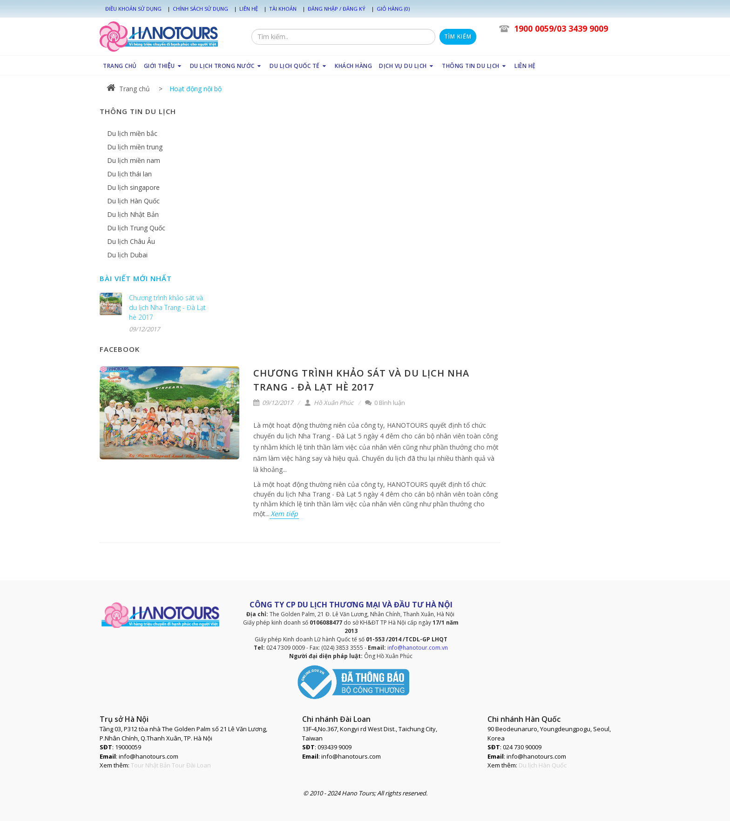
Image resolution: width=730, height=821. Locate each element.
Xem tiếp (284, 513)
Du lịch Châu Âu (131, 241)
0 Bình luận (385, 402)
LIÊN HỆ (525, 66)
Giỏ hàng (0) (393, 8)
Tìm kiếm (458, 36)
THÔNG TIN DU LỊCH (474, 66)
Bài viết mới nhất (136, 278)
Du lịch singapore (133, 187)
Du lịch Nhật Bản (133, 214)
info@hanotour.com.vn (417, 648)
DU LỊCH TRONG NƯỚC (226, 66)
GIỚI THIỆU (163, 66)
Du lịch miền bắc (132, 133)
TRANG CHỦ (120, 66)
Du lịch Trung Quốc (136, 227)
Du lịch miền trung (134, 146)
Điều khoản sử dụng (133, 8)
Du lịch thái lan (129, 173)
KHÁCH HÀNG (353, 66)
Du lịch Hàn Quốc (133, 200)
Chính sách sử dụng (200, 8)
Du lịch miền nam (133, 160)
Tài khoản (283, 8)
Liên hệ (248, 8)
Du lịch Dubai (127, 254)
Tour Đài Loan (191, 765)
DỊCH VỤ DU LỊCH (407, 66)
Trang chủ (128, 88)
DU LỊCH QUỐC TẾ (299, 66)
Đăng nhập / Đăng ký (336, 8)
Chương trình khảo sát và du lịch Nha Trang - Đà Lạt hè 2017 (167, 307)
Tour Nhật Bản (150, 765)
